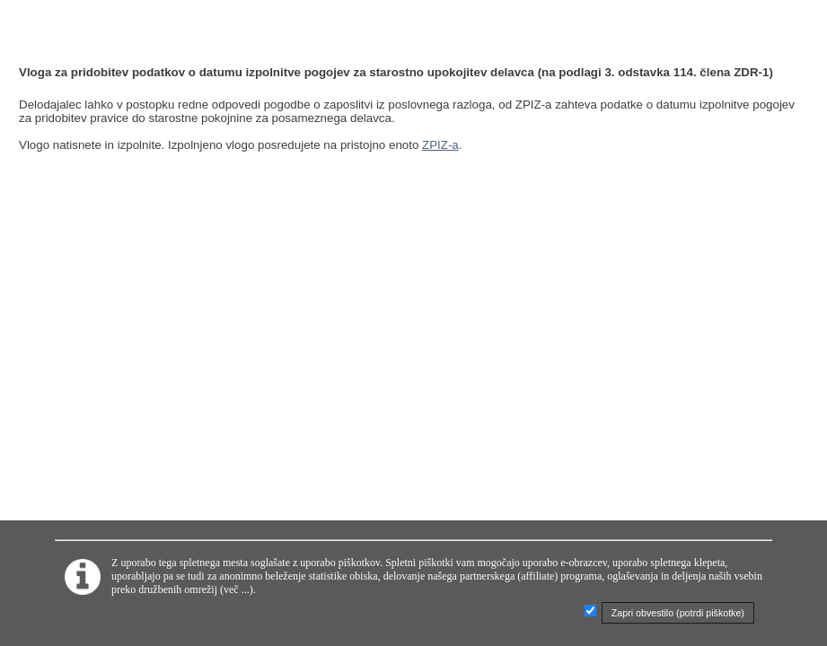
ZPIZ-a (440, 145)
